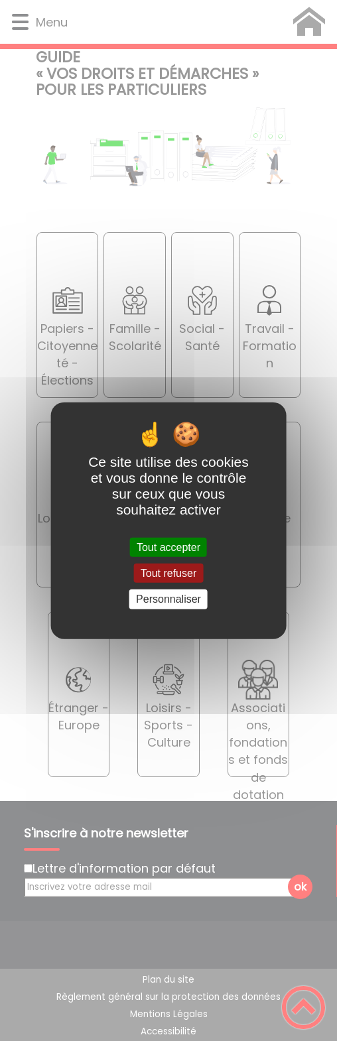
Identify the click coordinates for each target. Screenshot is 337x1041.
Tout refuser (168, 573)
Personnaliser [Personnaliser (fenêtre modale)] (168, 599)
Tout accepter (168, 547)
